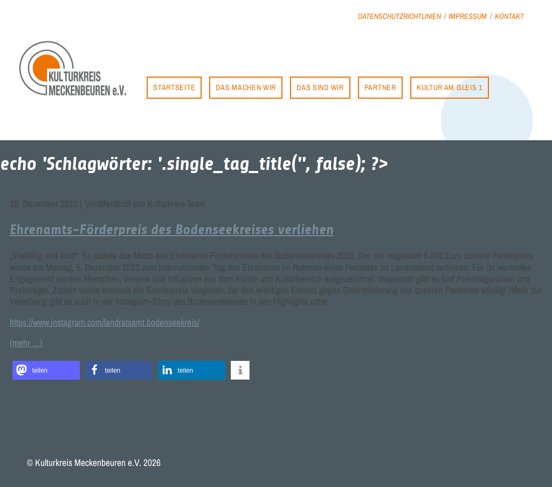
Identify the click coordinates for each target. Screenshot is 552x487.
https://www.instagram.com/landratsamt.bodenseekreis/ (104, 322)
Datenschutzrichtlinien (399, 16)
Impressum (467, 16)
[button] (46, 370)
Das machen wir (246, 87)
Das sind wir (319, 87)
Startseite (174, 87)
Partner (380, 87)
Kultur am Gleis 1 (449, 87)
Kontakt (509, 16)
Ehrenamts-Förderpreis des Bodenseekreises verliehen (172, 229)
